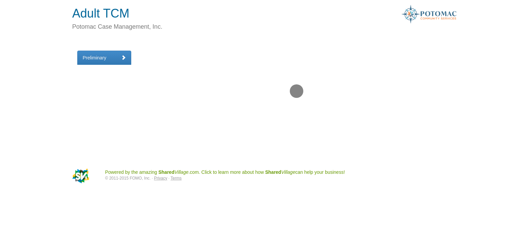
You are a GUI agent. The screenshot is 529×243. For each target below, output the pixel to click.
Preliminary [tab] (104, 57)
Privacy (160, 178)
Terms (176, 178)
